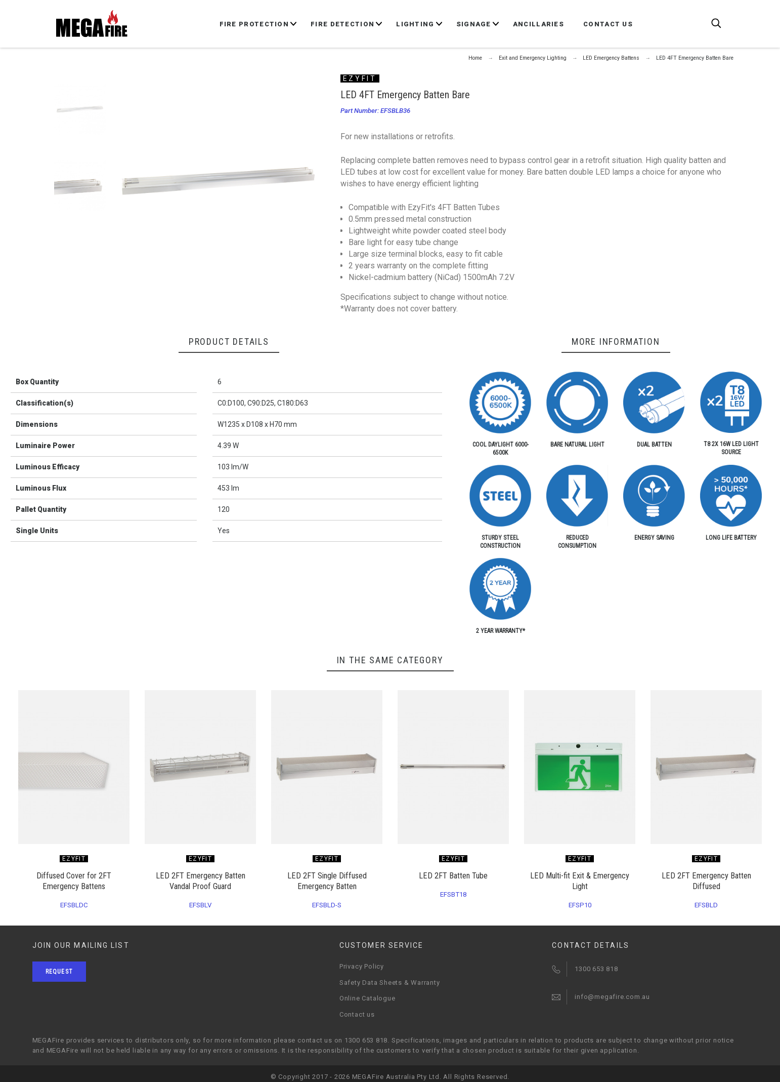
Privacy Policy (361, 966)
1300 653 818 (596, 969)
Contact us (357, 1014)
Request (59, 971)
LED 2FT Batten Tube (453, 875)
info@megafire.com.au (612, 996)
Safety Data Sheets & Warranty (389, 982)
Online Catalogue (367, 998)
